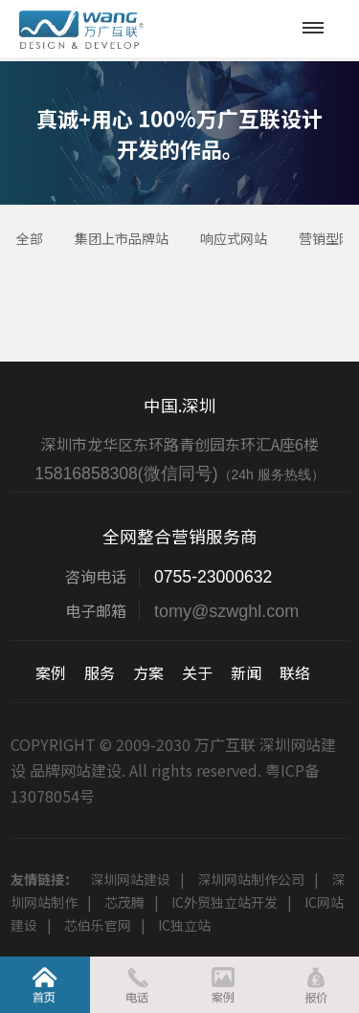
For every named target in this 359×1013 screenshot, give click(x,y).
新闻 (246, 672)
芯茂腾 (124, 902)
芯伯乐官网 (97, 925)
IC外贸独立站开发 (224, 902)
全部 (29, 238)
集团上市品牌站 (121, 238)
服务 (99, 672)
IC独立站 (184, 925)
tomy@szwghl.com (226, 611)
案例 (50, 672)
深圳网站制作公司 (250, 879)
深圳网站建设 (130, 879)
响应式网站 (233, 238)
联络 (295, 672)
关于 (197, 672)
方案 (148, 672)
